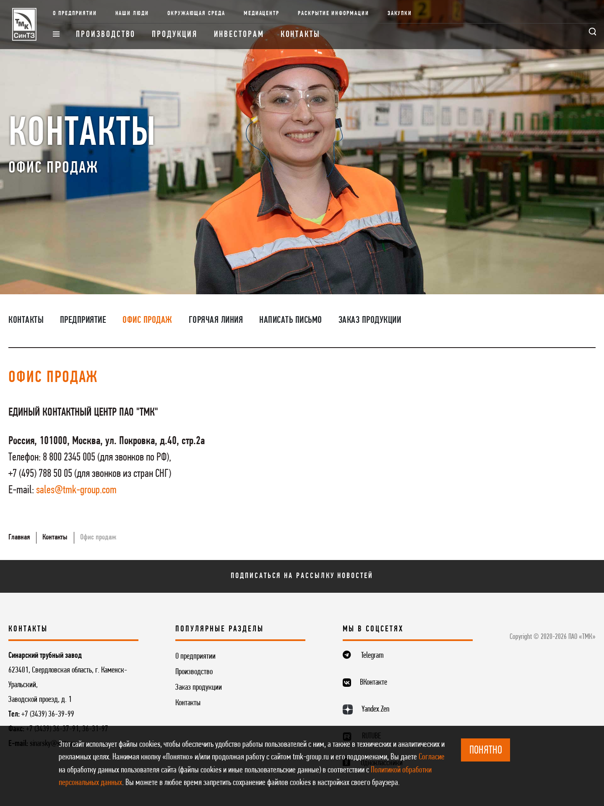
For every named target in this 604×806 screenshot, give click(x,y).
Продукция (174, 34)
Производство (105, 34)
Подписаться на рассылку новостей (302, 576)
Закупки (400, 13)
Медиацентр (261, 13)
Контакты (300, 34)
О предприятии (74, 13)
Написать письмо (290, 320)
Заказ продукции (369, 320)
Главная (19, 537)
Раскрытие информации (333, 13)
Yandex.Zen (375, 709)
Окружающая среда (196, 13)
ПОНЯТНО (485, 750)
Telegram (372, 656)
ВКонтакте (373, 682)
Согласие (432, 757)
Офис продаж (147, 320)
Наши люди (132, 13)
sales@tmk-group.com (76, 490)
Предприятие (83, 320)
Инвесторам (239, 34)
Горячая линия (216, 320)
